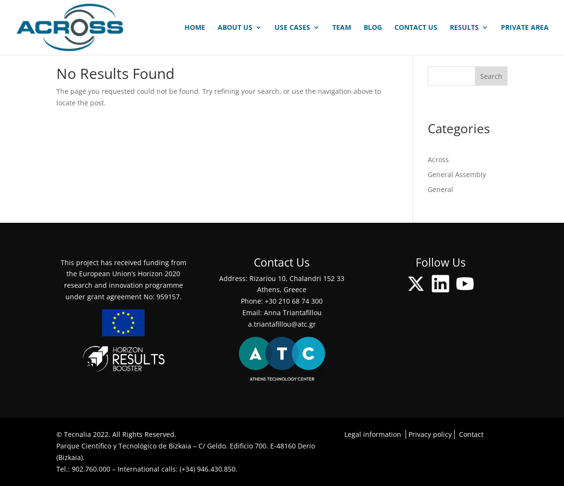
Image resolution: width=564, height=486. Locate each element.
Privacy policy (430, 434)
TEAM (341, 28)
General (440, 189)
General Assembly (457, 174)
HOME (194, 28)
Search (491, 76)
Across (438, 159)
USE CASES (292, 28)
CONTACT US (415, 28)
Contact (471, 434)
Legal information (372, 434)
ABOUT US (235, 28)
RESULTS (464, 28)
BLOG (373, 28)
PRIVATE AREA (525, 28)
